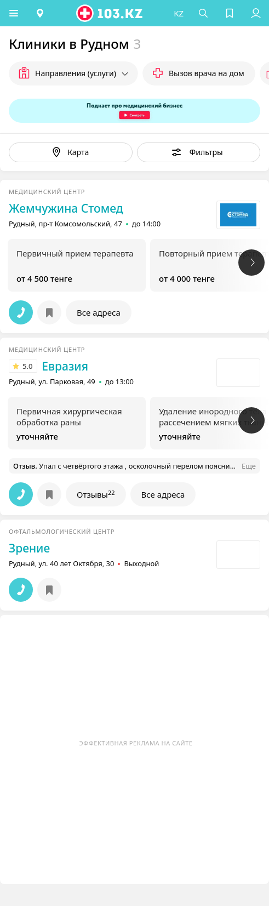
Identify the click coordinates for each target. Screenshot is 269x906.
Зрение (29, 548)
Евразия (65, 366)
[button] (14, 13)
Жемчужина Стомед (66, 208)
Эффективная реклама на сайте (136, 743)
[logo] (110, 13)
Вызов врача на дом (206, 73)
